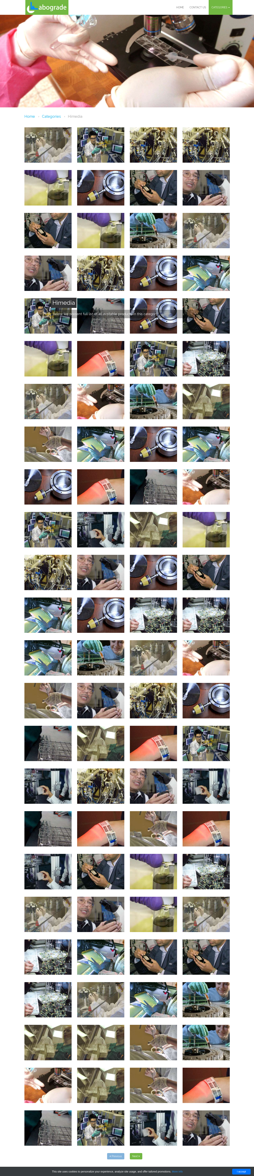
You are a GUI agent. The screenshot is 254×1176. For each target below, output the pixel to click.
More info (177, 1171)
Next (136, 1156)
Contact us (197, 7)
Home (180, 7)
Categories (220, 7)
